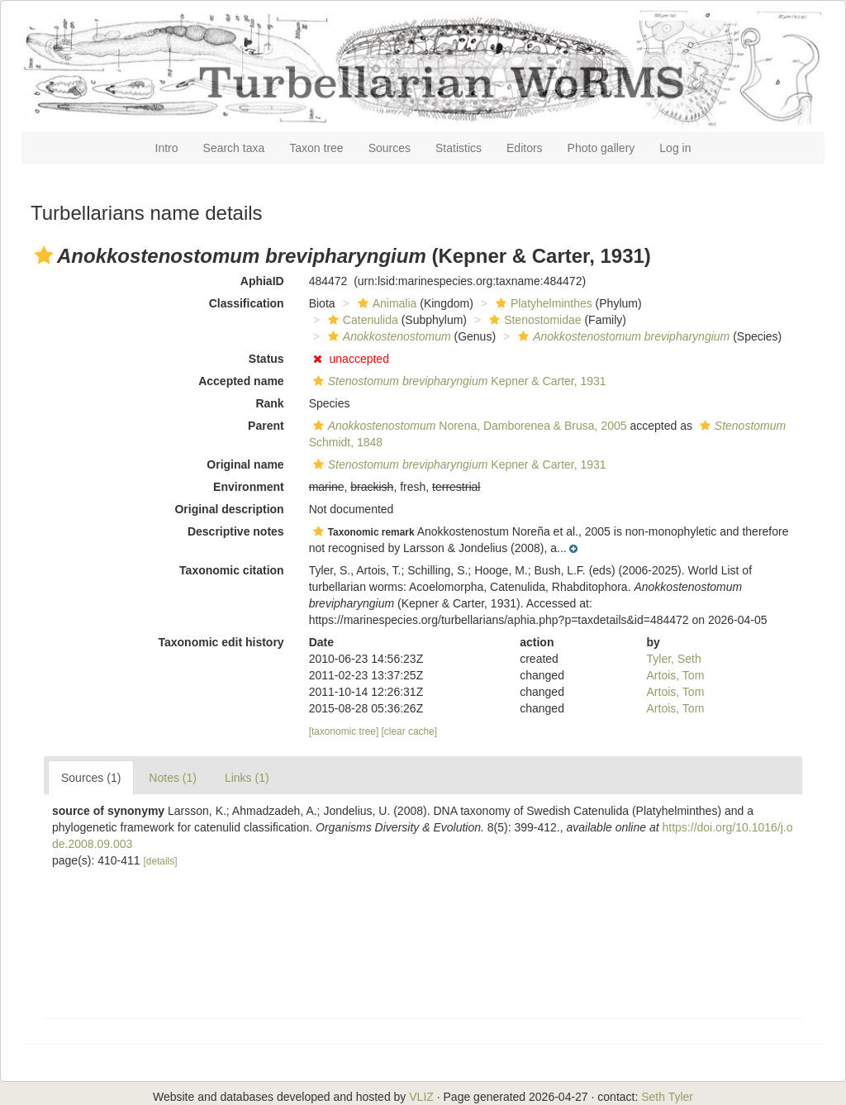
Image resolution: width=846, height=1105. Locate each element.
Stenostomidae (533, 319)
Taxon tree (316, 148)
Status (266, 358)
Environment (248, 486)
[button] (44, 255)
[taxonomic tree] (344, 731)
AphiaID (262, 281)
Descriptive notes (236, 531)
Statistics (458, 148)
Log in (675, 148)
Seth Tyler (667, 1096)
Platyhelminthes (542, 303)
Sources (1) (91, 777)
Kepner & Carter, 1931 (457, 381)
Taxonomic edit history (220, 642)
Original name (245, 464)
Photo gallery (601, 148)
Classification (246, 303)
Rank (269, 403)
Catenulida (361, 319)
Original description (228, 509)
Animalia (385, 303)
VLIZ (421, 1096)
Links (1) (247, 777)
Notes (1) (173, 777)
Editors (524, 148)
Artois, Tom (676, 675)
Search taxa (234, 148)
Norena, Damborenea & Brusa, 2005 (468, 425)
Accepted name (240, 381)
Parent (266, 425)
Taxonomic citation (231, 570)
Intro (166, 148)
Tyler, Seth (674, 658)
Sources (389, 148)
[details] (161, 861)
